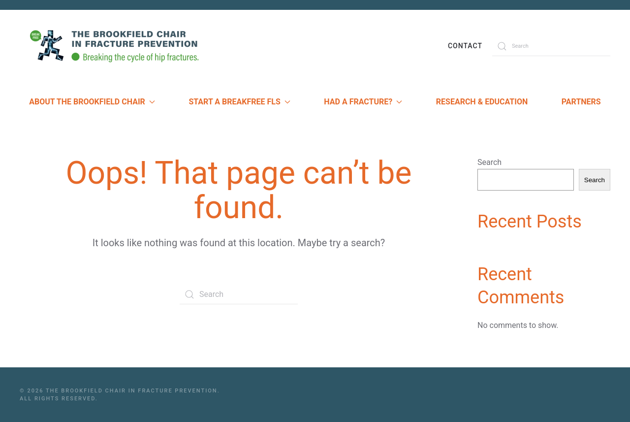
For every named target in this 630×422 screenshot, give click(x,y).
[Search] (551, 46)
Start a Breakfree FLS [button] (239, 101)
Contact (465, 46)
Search (489, 162)
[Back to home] (118, 46)
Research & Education (482, 101)
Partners (581, 101)
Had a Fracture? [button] (363, 101)
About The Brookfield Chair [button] (92, 101)
